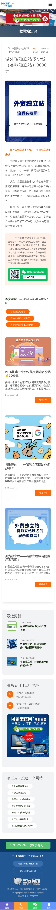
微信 (35, 906)
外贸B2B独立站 (19, 793)
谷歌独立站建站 (17, 311)
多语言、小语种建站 (21, 799)
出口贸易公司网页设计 (22, 825)
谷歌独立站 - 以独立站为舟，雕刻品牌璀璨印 (33, 646)
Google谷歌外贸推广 (20, 318)
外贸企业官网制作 (20, 819)
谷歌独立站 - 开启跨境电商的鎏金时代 (34, 664)
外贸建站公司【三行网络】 (23, 325)
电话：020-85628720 (28, 864)
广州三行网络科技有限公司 (33, 893)
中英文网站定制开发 (21, 806)
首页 (7, 906)
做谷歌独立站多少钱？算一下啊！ (34, 628)
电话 (21, 906)
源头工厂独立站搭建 (21, 812)
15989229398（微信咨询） (28, 845)
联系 (49, 906)
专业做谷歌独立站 (20, 786)
